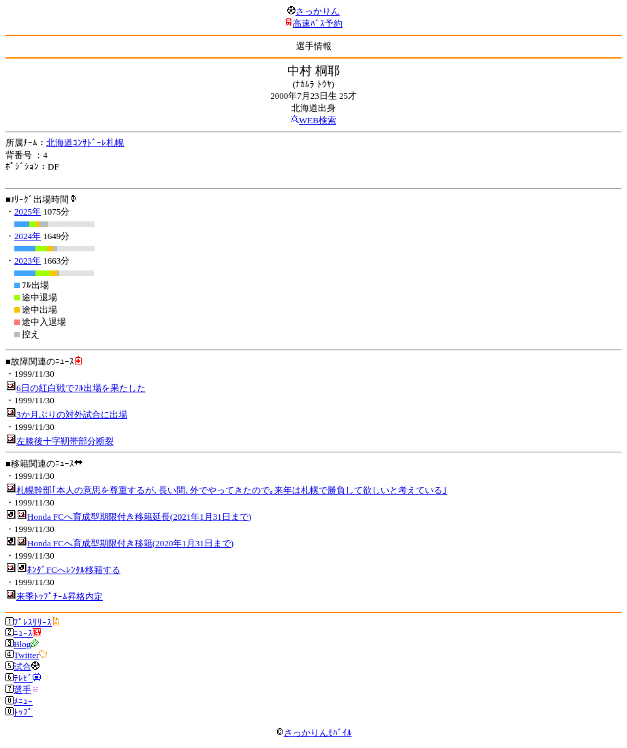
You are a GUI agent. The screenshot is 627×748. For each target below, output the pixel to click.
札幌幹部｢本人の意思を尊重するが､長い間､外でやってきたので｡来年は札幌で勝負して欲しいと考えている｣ (231, 490)
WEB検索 (317, 120)
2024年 (27, 236)
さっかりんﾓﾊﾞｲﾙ (314, 733)
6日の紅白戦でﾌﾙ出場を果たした (81, 388)
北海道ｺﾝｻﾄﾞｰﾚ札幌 (85, 143)
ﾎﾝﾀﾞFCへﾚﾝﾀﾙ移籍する (73, 570)
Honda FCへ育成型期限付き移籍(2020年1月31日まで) (130, 543)
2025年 (27, 211)
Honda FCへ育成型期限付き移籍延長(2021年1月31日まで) (139, 517)
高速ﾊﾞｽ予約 (317, 23)
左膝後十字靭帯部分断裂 (65, 441)
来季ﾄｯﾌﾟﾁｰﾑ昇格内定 (59, 596)
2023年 (27, 260)
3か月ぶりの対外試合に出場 (71, 414)
